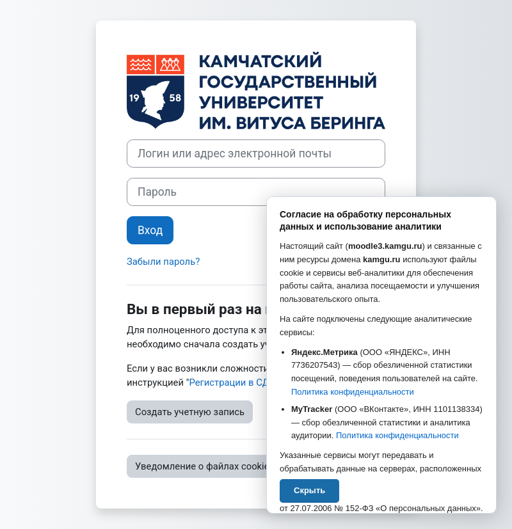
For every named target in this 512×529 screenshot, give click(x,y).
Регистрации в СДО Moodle (249, 382)
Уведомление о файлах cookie (202, 466)
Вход (150, 230)
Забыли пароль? (163, 261)
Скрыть (309, 490)
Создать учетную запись (189, 412)
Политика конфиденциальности (352, 392)
